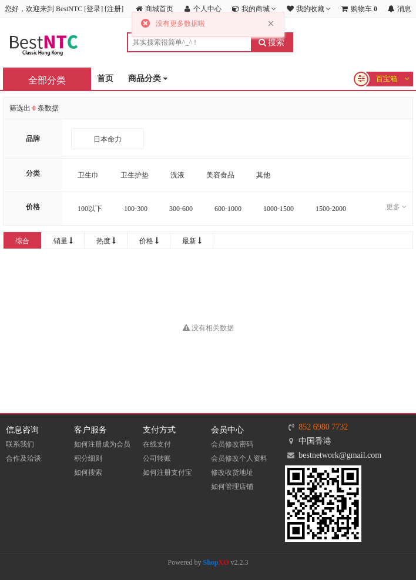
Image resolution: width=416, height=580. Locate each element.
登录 (93, 9)
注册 (114, 9)
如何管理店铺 (232, 486)
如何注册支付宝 (167, 472)
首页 (105, 78)
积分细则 (88, 458)
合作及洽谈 (23, 458)
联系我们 (20, 444)
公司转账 (157, 458)
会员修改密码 (232, 444)
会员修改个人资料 (239, 458)
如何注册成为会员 (102, 444)
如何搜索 (88, 472)
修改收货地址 (232, 472)
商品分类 (147, 79)
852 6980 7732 (323, 427)
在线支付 (157, 444)
